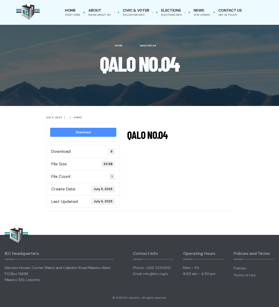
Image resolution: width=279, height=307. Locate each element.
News (202, 12)
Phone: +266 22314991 (152, 267)
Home (72, 12)
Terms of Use (245, 275)
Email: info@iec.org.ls (150, 273)
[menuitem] (101, 12)
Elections (171, 12)
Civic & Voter (136, 12)
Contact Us (230, 12)
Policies (240, 268)
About (99, 12)
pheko (78, 117)
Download (83, 132)
